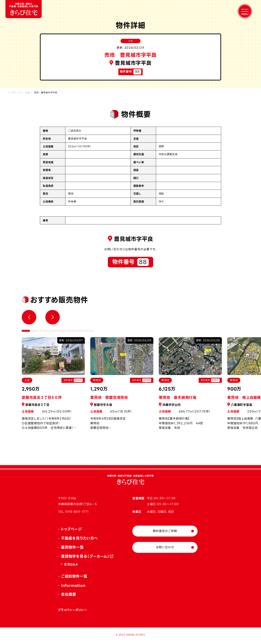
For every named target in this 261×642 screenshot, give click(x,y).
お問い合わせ (165, 547)
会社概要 (68, 594)
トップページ (14, 92)
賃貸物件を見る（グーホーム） (85, 556)
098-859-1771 (77, 512)
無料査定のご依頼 (165, 531)
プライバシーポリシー (72, 610)
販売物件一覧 (72, 547)
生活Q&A (71, 564)
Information (73, 585)
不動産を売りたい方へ (79, 538)
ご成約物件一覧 (74, 576)
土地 (27, 92)
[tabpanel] (122, 385)
